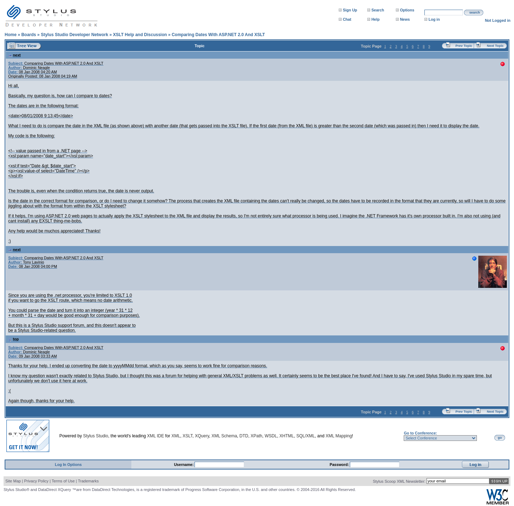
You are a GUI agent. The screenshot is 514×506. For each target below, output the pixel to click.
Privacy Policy (36, 481)
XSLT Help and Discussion (140, 34)
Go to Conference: (420, 433)
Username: (184, 464)
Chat (347, 19)
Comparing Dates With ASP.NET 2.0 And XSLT (218, 34)
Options (407, 10)
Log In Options (68, 464)
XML (175, 435)
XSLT (188, 435)
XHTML (286, 435)
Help (375, 19)
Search (377, 10)
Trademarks (88, 481)
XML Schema (224, 435)
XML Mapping (339, 435)
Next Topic (495, 46)
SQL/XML (305, 435)
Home (10, 34)
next (14, 55)
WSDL (270, 435)
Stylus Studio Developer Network (74, 34)
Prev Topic (463, 46)
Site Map (13, 481)
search (474, 12)
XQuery (202, 435)
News (405, 19)
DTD (244, 435)
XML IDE (155, 435)
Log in (434, 19)
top (13, 339)
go (500, 437)
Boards (28, 34)
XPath (256, 435)
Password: (340, 464)
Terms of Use (63, 481)
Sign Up (350, 10)
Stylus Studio (95, 435)
